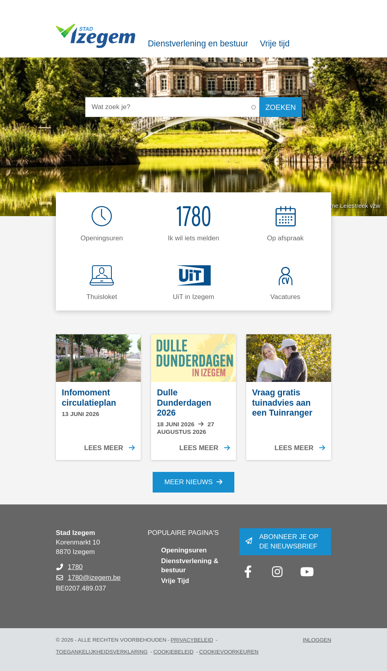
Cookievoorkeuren (229, 652)
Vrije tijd (275, 43)
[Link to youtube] (307, 572)
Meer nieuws (189, 482)
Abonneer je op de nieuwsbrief (288, 541)
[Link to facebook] (248, 572)
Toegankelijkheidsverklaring (102, 652)
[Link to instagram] (277, 572)
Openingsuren (184, 550)
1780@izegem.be (94, 577)
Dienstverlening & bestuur (189, 565)
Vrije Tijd (175, 581)
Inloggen (317, 640)
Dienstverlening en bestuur (198, 43)
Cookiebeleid (173, 652)
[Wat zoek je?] (172, 107)
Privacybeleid (192, 640)
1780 (75, 567)
